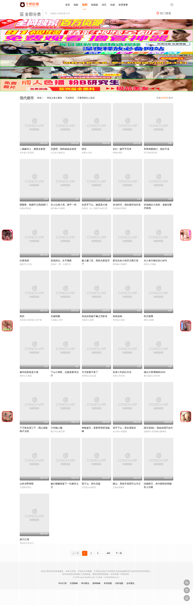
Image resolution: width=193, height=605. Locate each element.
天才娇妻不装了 (90, 372)
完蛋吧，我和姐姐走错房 (63, 149)
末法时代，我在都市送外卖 (127, 204)
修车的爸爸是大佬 (29, 372)
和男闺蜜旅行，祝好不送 (156, 149)
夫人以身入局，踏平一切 (63, 204)
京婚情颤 (55, 316)
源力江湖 (24, 539)
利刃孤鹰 (148, 316)
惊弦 (84, 149)
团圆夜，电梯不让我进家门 (34, 204)
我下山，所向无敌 (91, 483)
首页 (67, 4)
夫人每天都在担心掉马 (155, 260)
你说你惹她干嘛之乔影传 (94, 316)
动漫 (112, 4)
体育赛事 (123, 4)
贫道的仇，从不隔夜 (61, 260)
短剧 (84, 4)
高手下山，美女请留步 (124, 427)
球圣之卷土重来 (54, 98)
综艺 (104, 4)
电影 (76, 4)
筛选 (40, 98)
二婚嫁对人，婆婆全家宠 (32, 149)
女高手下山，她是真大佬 (94, 204)
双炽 (22, 316)
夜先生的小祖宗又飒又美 (125, 260)
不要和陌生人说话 (86, 98)
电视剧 (94, 4)
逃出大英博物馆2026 (154, 372)
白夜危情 (24, 260)
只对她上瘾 (56, 427)
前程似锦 (117, 316)
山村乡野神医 (27, 483)
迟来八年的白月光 (122, 372)
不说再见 (69, 98)
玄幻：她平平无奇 (122, 149)
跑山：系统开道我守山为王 (127, 483)
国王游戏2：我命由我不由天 (158, 427)
